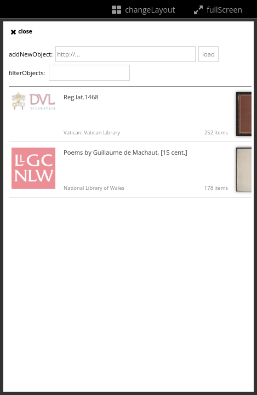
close (20, 31)
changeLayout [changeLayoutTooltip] (142, 9)
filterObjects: (27, 73)
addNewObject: (31, 54)
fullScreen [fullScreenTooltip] (217, 9)
